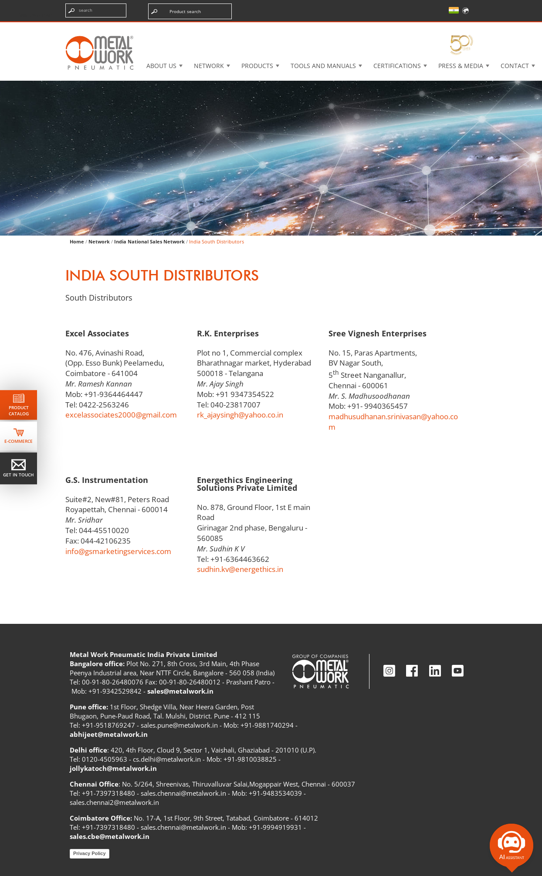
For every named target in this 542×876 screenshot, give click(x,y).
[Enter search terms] (95, 10)
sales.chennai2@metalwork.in (114, 802)
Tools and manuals (323, 66)
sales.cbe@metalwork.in (109, 836)
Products (257, 66)
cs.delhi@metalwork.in (167, 759)
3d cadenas (269, 28)
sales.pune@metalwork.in (179, 725)
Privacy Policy (89, 853)
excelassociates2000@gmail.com (121, 415)
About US (161, 66)
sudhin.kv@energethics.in (240, 569)
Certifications (397, 66)
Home (77, 241)
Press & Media (460, 66)
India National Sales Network (149, 241)
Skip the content (36, 15)
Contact (515, 66)
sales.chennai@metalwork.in (183, 793)
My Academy (448, 28)
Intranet (391, 28)
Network (209, 66)
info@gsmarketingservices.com (118, 551)
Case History (331, 28)
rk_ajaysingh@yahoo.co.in (240, 415)
